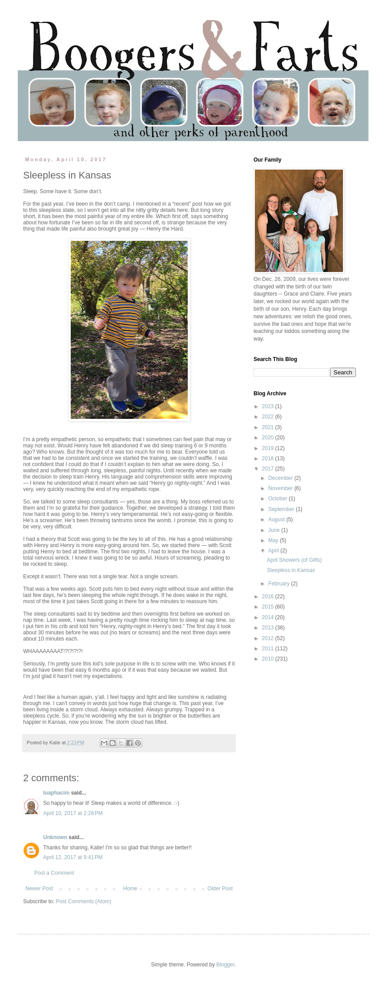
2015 (268, 607)
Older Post (220, 888)
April (274, 551)
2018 (268, 458)
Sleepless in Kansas (291, 570)
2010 (268, 659)
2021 (268, 427)
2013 (268, 628)
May (274, 540)
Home (130, 888)
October (278, 498)
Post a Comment (54, 873)
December (281, 478)
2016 (268, 596)
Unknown (55, 837)
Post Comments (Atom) (83, 901)
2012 (268, 638)
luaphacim (56, 793)
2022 (268, 417)
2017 (268, 469)
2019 (268, 448)
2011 (268, 648)
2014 (268, 617)
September (282, 509)
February (279, 583)
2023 (268, 406)
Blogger (225, 965)
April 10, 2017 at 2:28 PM (73, 813)
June (274, 530)
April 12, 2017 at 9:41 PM (73, 857)
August (277, 519)
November (281, 488)
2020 (268, 437)
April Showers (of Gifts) (294, 560)
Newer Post (39, 888)
